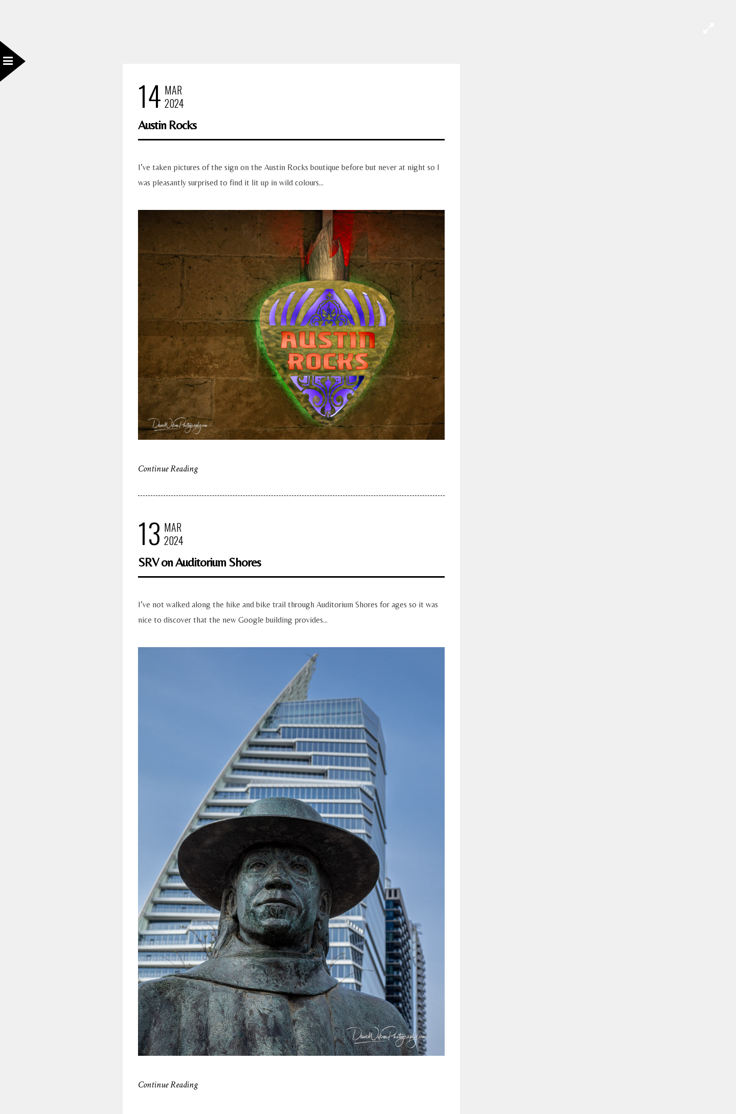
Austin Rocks (167, 125)
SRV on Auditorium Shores (199, 562)
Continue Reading (168, 469)
